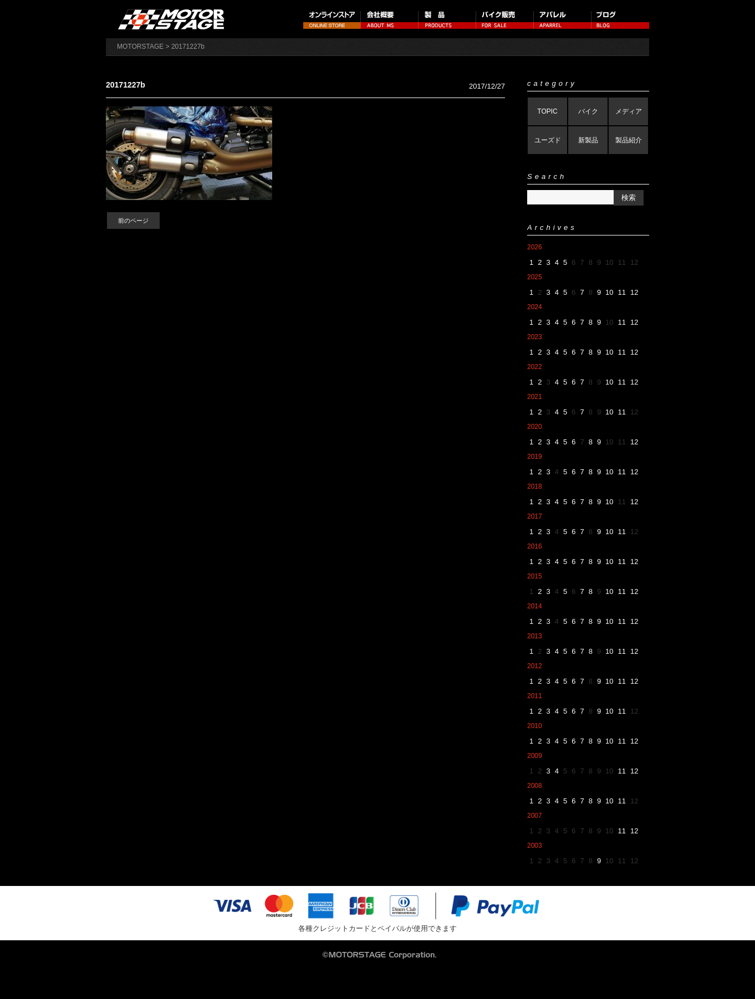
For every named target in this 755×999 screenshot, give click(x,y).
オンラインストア (332, 19)
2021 (534, 397)
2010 (534, 726)
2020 (534, 427)
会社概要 (390, 19)
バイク (588, 111)
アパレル (562, 19)
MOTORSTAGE (140, 46)
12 (634, 292)
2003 (534, 845)
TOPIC (547, 111)
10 (609, 292)
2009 (534, 756)
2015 (534, 576)
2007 (534, 815)
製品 (447, 19)
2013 (534, 636)
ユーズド (547, 140)
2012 (534, 666)
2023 (534, 337)
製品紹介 (628, 140)
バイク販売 (505, 19)
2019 (534, 456)
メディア (628, 111)
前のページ (133, 220)
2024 (534, 307)
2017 (534, 516)
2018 (534, 486)
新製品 (588, 140)
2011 (534, 696)
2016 (534, 546)
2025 (534, 277)
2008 (534, 786)
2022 (534, 367)
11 (622, 292)
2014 (534, 606)
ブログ (620, 19)
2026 (534, 247)
